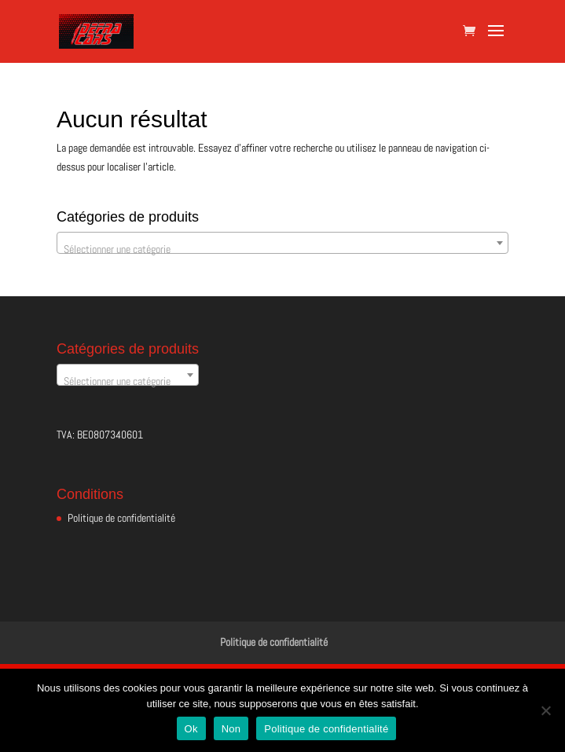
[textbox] (282, 249)
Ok (191, 729)
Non (231, 729)
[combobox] (282, 243)
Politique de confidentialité (121, 518)
